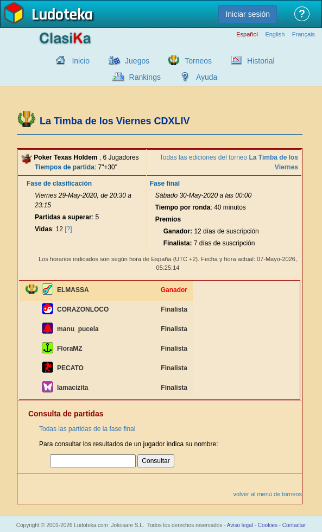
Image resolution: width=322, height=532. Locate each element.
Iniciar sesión (247, 14)
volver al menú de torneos (267, 494)
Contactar (294, 525)
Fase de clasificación (59, 183)
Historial (261, 60)
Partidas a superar (63, 217)
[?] (68, 229)
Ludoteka (62, 16)
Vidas (43, 229)
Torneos (198, 60)
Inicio (81, 60)
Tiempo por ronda (183, 207)
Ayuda (206, 77)
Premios (168, 219)
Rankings (145, 77)
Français (303, 34)
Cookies (267, 525)
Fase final (165, 183)
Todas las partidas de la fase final (87, 429)
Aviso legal (240, 525)
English (275, 34)
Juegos (137, 60)
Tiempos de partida (64, 167)
